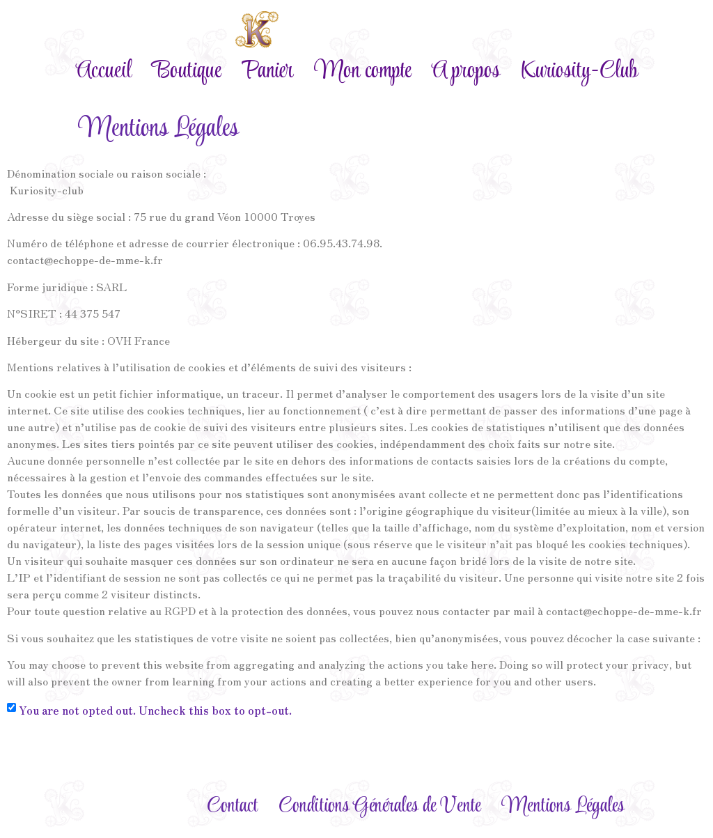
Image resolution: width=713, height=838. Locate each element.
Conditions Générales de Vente (379, 806)
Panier (267, 71)
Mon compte (362, 71)
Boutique (186, 71)
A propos (466, 71)
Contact (232, 806)
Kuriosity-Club (579, 71)
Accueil (104, 71)
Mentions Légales (563, 806)
